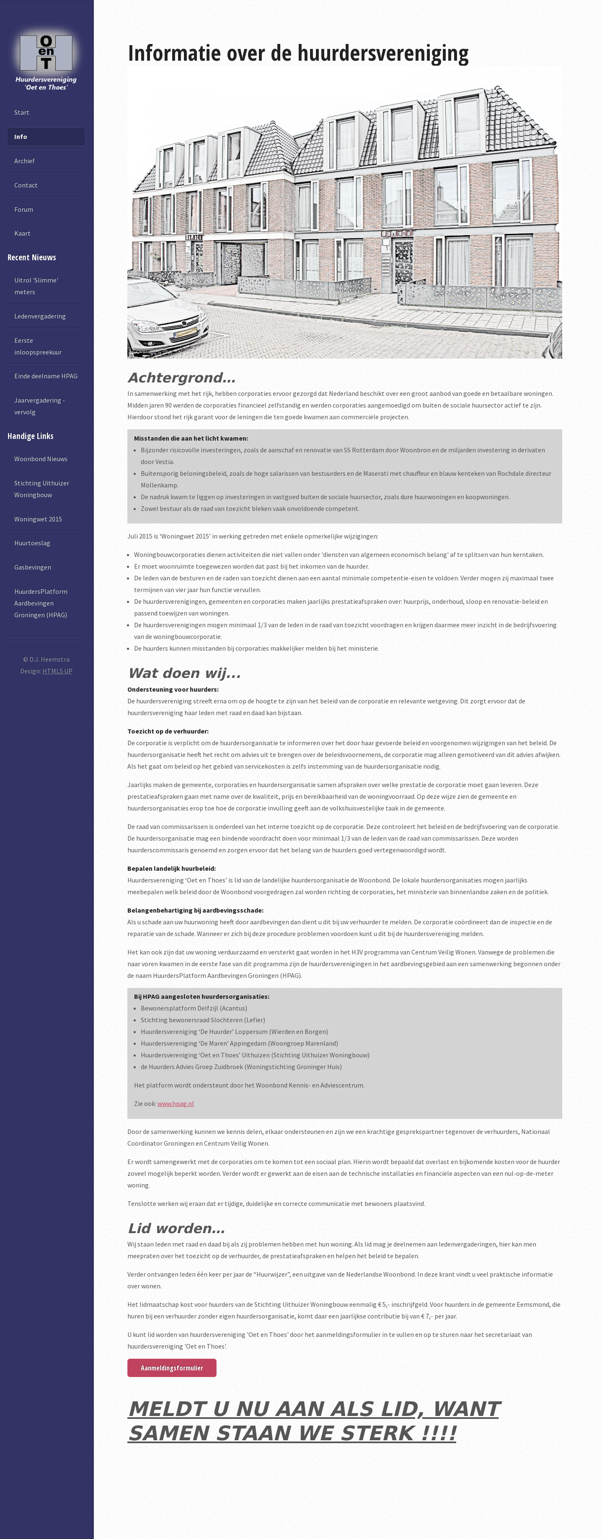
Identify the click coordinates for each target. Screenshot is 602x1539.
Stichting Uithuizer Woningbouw (41, 489)
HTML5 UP (57, 671)
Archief (24, 160)
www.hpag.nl (176, 1103)
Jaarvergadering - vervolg (39, 406)
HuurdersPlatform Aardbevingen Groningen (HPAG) (40, 603)
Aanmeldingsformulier (172, 1367)
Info (20, 136)
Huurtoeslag (32, 543)
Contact (26, 185)
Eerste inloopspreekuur (38, 346)
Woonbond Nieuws (40, 458)
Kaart (22, 233)
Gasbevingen (32, 567)
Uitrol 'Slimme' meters (36, 286)
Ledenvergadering (40, 316)
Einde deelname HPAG (46, 376)
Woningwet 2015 (38, 519)
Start (21, 112)
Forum (23, 209)
